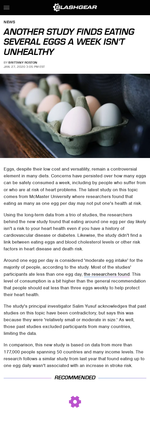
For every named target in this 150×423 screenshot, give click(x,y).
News (9, 22)
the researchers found (107, 274)
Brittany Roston (22, 62)
